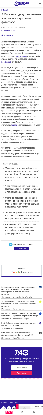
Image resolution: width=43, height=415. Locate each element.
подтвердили (21, 56)
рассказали (6, 62)
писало (14, 125)
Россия (4, 10)
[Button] (7, 36)
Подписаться (21, 248)
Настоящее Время (8, 31)
